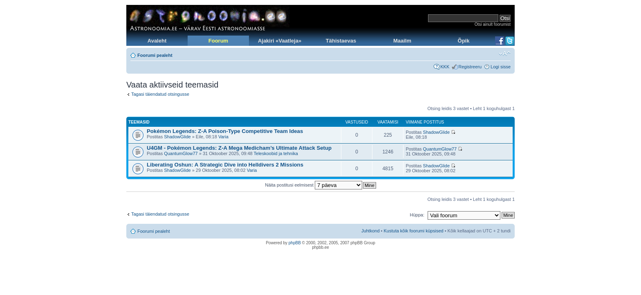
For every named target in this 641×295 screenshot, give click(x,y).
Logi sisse (501, 66)
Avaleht (157, 41)
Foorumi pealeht (155, 55)
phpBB (295, 243)
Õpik (464, 41)
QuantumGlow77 (181, 153)
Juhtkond (370, 230)
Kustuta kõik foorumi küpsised (414, 230)
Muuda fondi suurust (505, 53)
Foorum (218, 41)
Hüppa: (417, 214)
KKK (444, 66)
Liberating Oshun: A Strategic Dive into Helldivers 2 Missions (225, 165)
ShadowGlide (177, 136)
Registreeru (470, 66)
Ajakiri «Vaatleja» (279, 41)
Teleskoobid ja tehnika (276, 153)
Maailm (402, 41)
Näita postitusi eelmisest (313, 184)
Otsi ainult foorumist (493, 24)
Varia (223, 136)
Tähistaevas (341, 41)
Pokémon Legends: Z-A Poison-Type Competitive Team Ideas (225, 131)
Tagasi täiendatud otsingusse (160, 94)
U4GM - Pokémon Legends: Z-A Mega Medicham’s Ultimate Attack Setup (239, 148)
